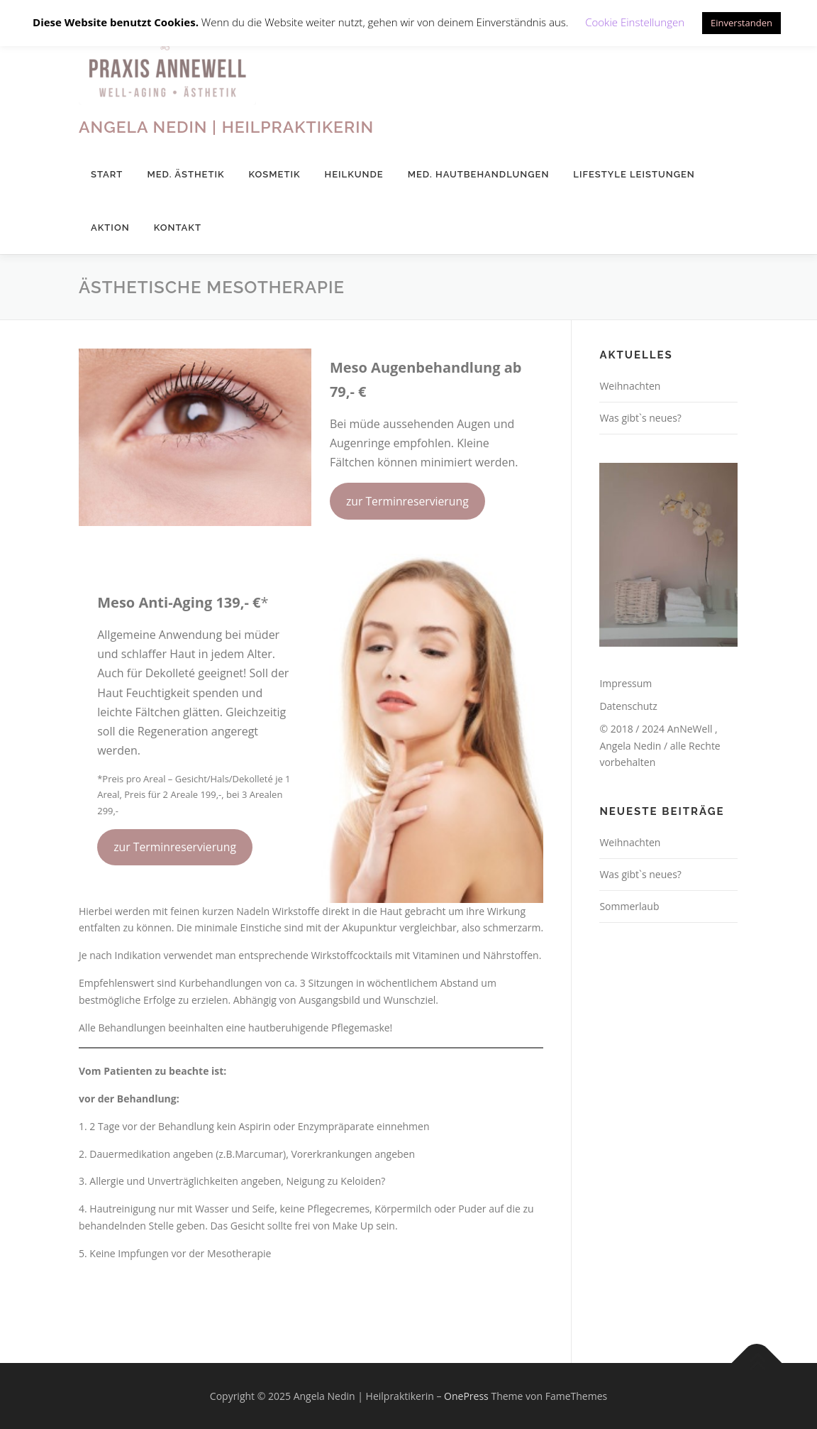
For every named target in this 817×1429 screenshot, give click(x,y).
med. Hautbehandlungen (479, 174)
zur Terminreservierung (407, 501)
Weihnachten (629, 386)
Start (107, 174)
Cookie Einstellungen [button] (634, 22)
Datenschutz (628, 706)
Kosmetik (275, 174)
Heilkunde (354, 174)
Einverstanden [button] (741, 22)
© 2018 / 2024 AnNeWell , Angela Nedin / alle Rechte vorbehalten (659, 746)
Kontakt (177, 227)
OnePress (466, 1396)
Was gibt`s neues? (640, 418)
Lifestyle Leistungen (633, 174)
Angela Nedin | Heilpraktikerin (226, 126)
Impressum (625, 683)
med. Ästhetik (185, 174)
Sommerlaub (629, 906)
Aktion (110, 227)
